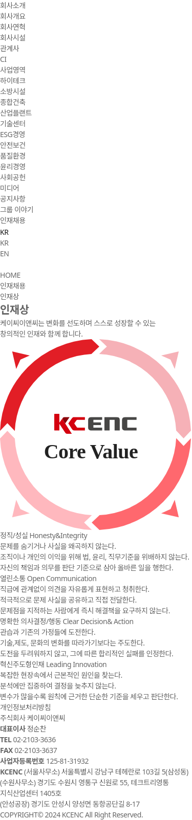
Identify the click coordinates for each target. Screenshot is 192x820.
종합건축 (13, 102)
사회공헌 (13, 177)
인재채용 (13, 220)
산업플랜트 (16, 113)
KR (4, 243)
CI (3, 59)
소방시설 (13, 91)
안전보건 (13, 145)
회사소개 (13, 5)
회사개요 (13, 16)
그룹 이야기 (16, 209)
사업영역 (13, 70)
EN (4, 253)
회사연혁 (13, 27)
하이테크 (13, 80)
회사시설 (13, 37)
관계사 (9, 48)
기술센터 (13, 123)
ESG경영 (12, 134)
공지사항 (13, 199)
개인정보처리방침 (25, 707)
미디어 (9, 188)
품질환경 (13, 156)
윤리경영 (13, 166)
